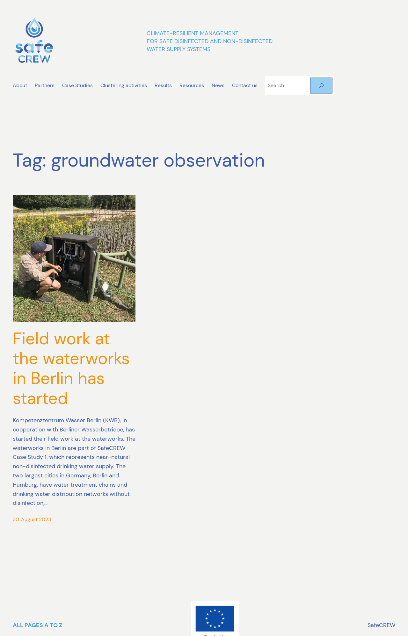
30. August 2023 (32, 519)
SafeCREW (381, 625)
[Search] (321, 85)
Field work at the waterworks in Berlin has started (71, 368)
